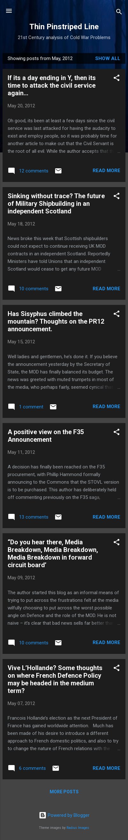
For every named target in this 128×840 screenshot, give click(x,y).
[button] (116, 79)
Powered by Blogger (64, 815)
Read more (106, 170)
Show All (107, 58)
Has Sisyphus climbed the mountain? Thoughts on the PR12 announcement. (56, 321)
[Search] (119, 13)
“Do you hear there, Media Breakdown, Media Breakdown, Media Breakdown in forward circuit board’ (53, 553)
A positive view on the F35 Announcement (46, 435)
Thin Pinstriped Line (64, 26)
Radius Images (78, 828)
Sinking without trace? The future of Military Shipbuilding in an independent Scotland (56, 203)
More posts (64, 791)
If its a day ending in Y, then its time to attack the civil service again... (52, 85)
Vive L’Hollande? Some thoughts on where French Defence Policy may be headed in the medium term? (55, 679)
